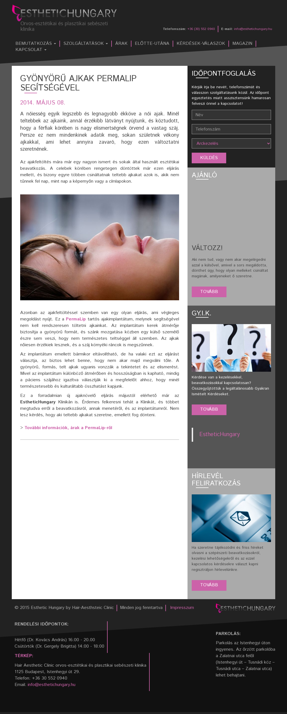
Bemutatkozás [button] (35, 44)
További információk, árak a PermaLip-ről (68, 428)
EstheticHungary (219, 435)
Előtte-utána (152, 44)
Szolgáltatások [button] (85, 44)
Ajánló (204, 175)
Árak (121, 44)
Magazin (242, 44)
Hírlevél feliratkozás (216, 479)
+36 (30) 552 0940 (201, 29)
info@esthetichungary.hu (253, 29)
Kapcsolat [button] (31, 50)
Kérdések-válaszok (201, 44)
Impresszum (182, 607)
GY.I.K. (202, 313)
